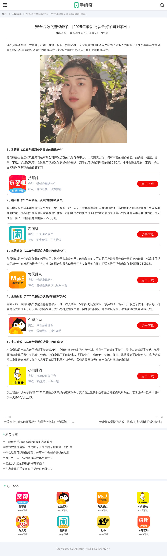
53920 (61, 32)
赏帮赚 (22, 506)
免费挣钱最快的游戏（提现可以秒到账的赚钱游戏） (131, 422)
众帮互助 (144, 530)
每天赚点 (102, 506)
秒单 (103, 530)
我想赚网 (79, 548)
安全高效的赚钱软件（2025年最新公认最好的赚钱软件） (83, 26)
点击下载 (147, 184)
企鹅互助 (63, 506)
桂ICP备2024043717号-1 (98, 548)
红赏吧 (22, 530)
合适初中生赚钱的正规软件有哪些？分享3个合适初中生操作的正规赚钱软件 (50, 422)
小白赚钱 (143, 506)
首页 (4, 14)
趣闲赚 (63, 530)
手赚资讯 (17, 14)
